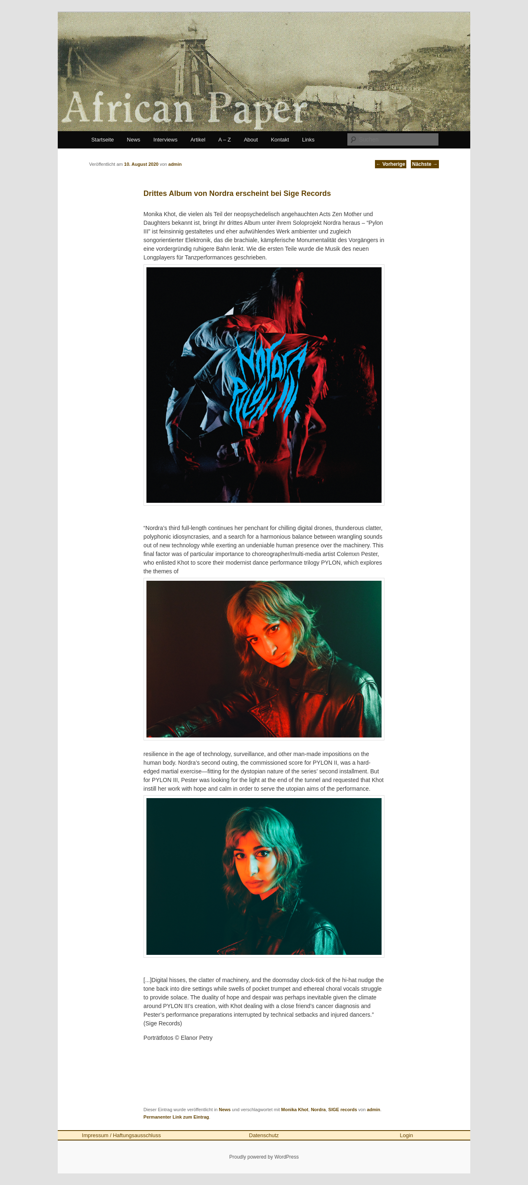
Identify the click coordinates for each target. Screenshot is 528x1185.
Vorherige (390, 164)
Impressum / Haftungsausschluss (121, 1135)
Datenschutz (264, 1135)
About (251, 140)
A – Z (224, 140)
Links (308, 140)
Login (406, 1135)
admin (373, 1109)
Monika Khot (295, 1109)
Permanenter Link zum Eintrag (176, 1116)
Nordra (318, 1109)
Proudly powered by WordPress (264, 1157)
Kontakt (280, 140)
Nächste (425, 164)
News (134, 140)
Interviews (165, 140)
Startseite (102, 140)
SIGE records (342, 1109)
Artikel (198, 140)
